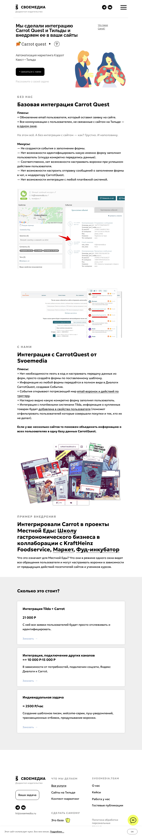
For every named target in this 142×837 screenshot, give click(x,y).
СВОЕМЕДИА (33, 7)
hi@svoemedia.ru (25, 813)
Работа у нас (101, 799)
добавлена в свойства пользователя (65, 409)
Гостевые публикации (107, 805)
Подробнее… (57, 831)
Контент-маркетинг (65, 798)
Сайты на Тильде (63, 792)
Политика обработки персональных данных (105, 823)
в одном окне (27, 126)
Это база (57, 820)
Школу (67, 530)
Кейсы (96, 792)
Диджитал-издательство (28, 11)
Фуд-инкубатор (97, 549)
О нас (96, 785)
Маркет (63, 549)
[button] (30, 72)
